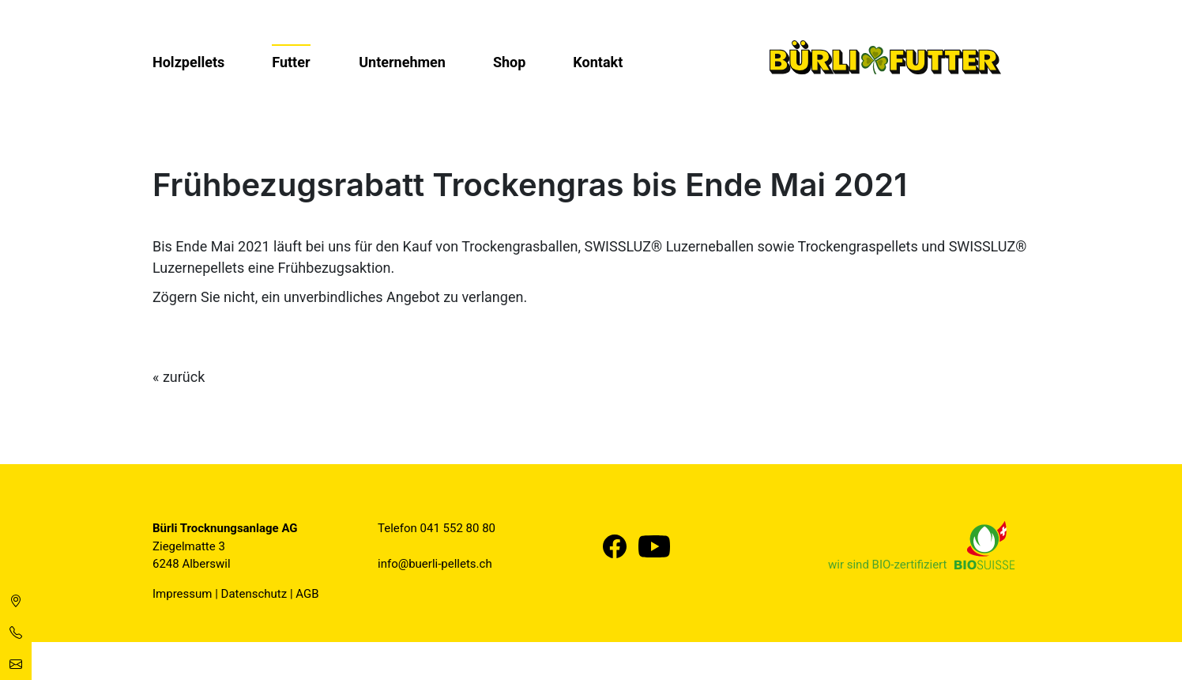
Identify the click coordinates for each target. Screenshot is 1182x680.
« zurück (178, 376)
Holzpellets (188, 62)
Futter (291, 62)
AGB (307, 594)
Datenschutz (254, 594)
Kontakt (598, 62)
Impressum (182, 594)
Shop (509, 62)
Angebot (413, 297)
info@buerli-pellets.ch (435, 564)
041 (431, 528)
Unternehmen (402, 62)
